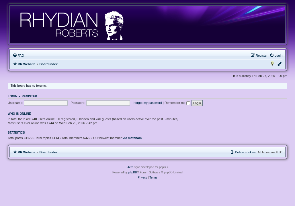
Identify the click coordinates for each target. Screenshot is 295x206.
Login (12, 96)
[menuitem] (18, 55)
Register (29, 96)
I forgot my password (147, 102)
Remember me (177, 102)
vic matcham (132, 138)
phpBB (132, 172)
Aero (130, 167)
